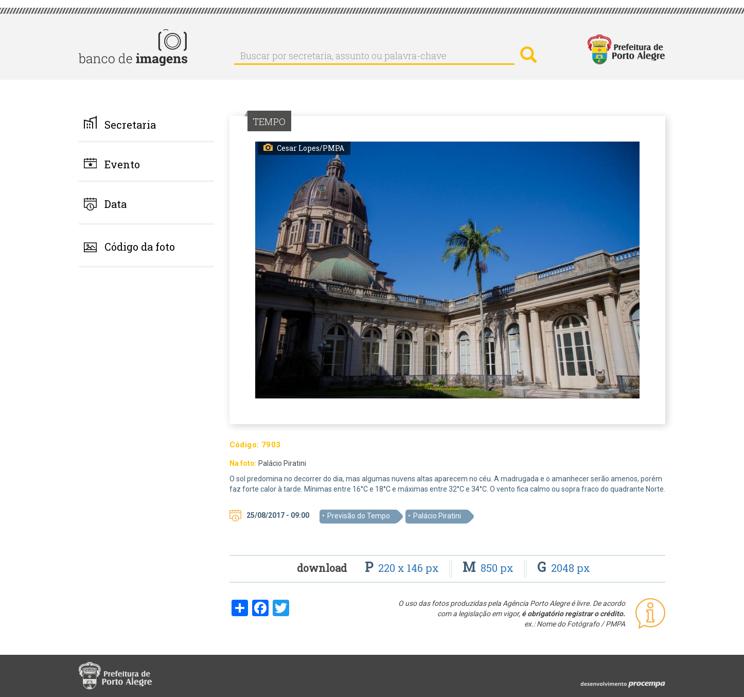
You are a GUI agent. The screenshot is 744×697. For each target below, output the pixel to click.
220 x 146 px (403, 567)
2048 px (563, 567)
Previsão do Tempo (358, 516)
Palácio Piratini (437, 516)
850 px (489, 567)
